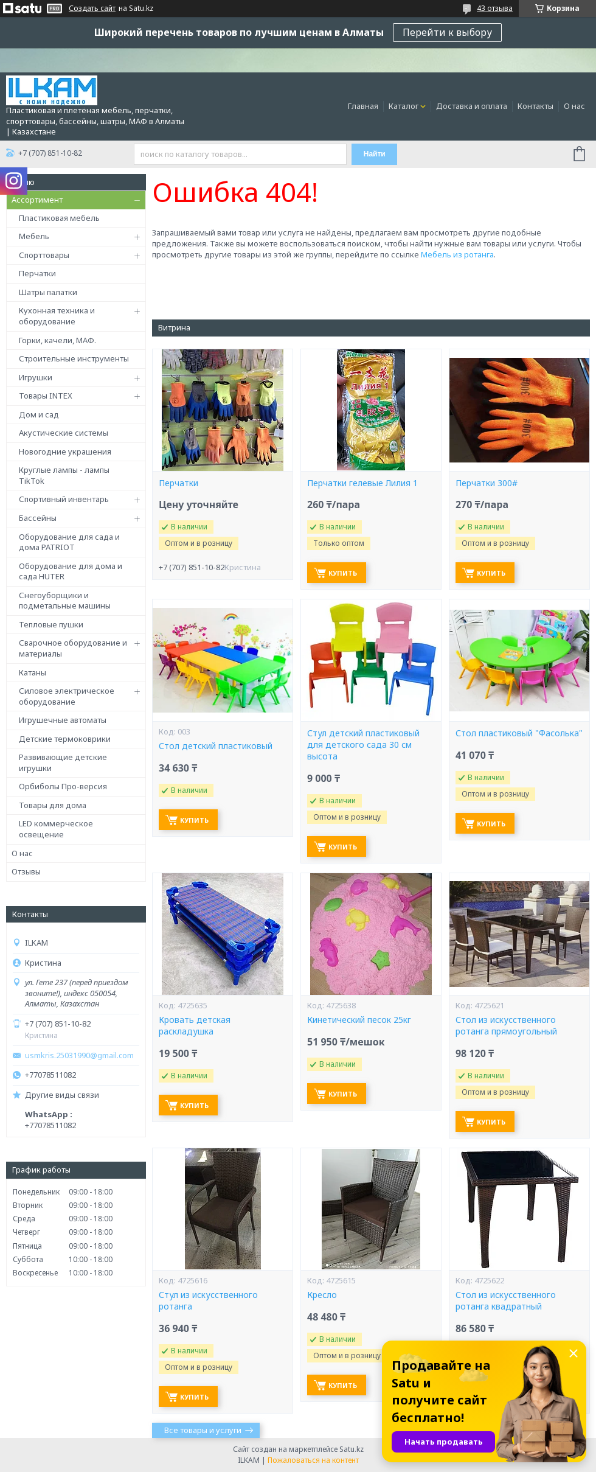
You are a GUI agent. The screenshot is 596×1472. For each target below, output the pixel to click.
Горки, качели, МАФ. (57, 340)
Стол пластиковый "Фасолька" (519, 733)
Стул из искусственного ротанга (208, 1300)
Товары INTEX (45, 395)
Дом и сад (39, 414)
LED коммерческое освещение (56, 829)
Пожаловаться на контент (313, 1460)
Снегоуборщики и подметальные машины (65, 601)
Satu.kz (351, 1449)
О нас (574, 105)
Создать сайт (92, 8)
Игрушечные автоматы (62, 719)
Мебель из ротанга (457, 254)
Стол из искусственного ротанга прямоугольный (506, 1025)
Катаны (32, 672)
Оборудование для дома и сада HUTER (70, 571)
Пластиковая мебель (59, 217)
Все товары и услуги (202, 1430)
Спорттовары (44, 254)
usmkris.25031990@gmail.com (79, 1055)
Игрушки (35, 377)
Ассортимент (37, 199)
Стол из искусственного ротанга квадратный (506, 1300)
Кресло (322, 1294)
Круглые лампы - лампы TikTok (64, 475)
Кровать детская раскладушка (194, 1025)
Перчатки (37, 273)
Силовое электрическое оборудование (66, 696)
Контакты (535, 105)
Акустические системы (63, 432)
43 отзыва (495, 8)
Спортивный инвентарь (64, 499)
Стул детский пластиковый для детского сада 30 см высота (363, 745)
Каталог (403, 105)
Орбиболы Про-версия (63, 786)
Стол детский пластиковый (215, 746)
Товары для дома (52, 805)
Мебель (34, 236)
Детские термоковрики (65, 738)
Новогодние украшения (65, 451)
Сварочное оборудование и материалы (73, 648)
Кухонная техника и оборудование (57, 316)
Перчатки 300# (487, 483)
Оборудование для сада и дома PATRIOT (69, 542)
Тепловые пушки (51, 624)
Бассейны (38, 517)
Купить (342, 572)
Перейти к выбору (447, 32)
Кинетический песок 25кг (359, 1019)
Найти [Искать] (375, 154)
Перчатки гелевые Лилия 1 (362, 483)
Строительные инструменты (74, 358)
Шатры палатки (48, 292)
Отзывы (26, 871)
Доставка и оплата (471, 105)
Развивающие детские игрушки (63, 762)
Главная (363, 105)
